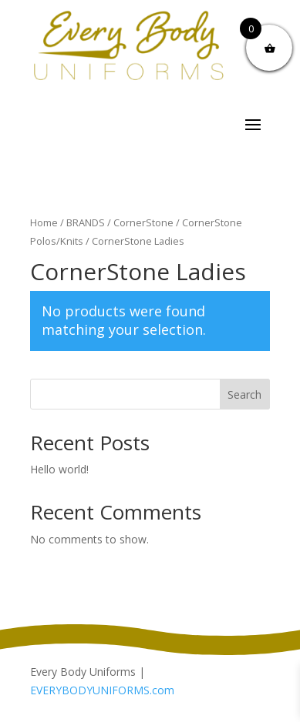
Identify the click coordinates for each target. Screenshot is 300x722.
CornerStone (143, 222)
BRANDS (85, 222)
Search (244, 394)
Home (44, 222)
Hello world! (59, 469)
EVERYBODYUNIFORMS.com (102, 690)
